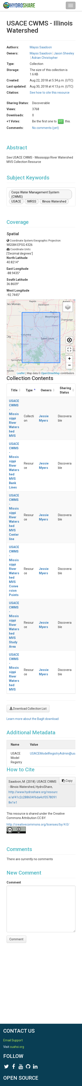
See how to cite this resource (50, 92)
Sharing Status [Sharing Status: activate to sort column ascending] (65, 390)
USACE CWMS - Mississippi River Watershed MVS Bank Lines (14, 465)
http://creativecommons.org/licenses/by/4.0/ (38, 824)
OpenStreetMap (50, 373)
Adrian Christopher (45, 57)
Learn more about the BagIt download (33, 719)
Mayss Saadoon (41, 47)
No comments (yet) (45, 128)
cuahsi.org (17, 1047)
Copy (67, 780)
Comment (14, 882)
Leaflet (21, 373)
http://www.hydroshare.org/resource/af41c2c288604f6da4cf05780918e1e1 (33, 797)
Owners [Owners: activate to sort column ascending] (46, 390)
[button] (68, 307)
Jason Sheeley (64, 53)
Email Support (13, 1040)
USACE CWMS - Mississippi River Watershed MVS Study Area (14, 624)
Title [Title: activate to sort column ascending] (14, 390)
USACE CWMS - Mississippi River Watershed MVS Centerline (14, 517)
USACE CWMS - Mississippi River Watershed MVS (14, 418)
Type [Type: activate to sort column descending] (29, 390)
